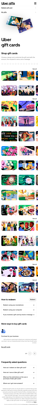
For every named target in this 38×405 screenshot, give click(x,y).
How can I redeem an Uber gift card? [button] (19, 368)
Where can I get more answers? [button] (19, 383)
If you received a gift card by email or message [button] (19, 315)
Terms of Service (32, 404)
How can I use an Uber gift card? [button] (19, 372)
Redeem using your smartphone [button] (19, 305)
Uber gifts (8, 3)
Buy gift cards (5, 347)
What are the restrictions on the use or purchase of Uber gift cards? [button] (19, 378)
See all (35, 69)
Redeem (32, 299)
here (35, 402)
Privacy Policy (25, 404)
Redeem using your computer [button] (19, 310)
